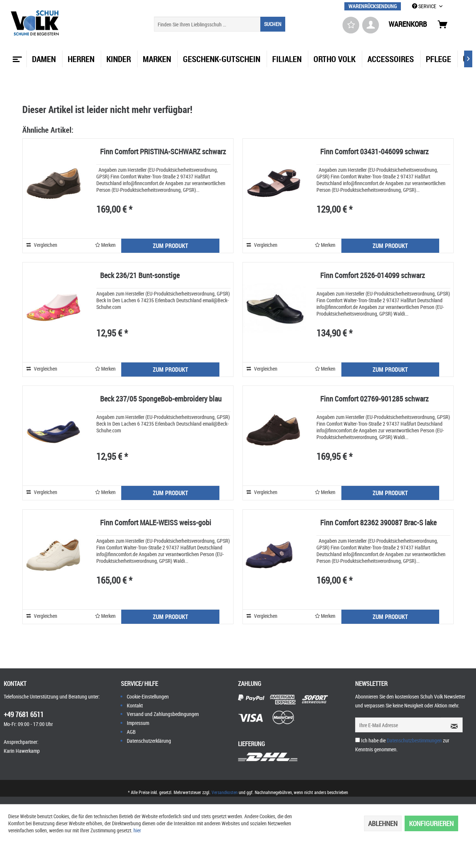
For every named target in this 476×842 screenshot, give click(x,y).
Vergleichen (41, 244)
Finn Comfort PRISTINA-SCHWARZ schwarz (163, 152)
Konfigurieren (431, 823)
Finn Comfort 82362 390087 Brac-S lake (378, 523)
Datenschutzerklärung (149, 740)
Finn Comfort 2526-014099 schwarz (372, 276)
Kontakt (135, 705)
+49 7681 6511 (24, 714)
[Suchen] (272, 24)
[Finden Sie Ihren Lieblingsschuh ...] (219, 24)
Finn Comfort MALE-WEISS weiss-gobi (155, 523)
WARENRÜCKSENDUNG (372, 6)
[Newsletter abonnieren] (452, 724)
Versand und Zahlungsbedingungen (163, 713)
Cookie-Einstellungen (148, 696)
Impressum (138, 722)
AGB (131, 731)
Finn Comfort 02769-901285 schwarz (374, 399)
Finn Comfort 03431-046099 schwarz (374, 152)
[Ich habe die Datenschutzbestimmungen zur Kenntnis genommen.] (357, 740)
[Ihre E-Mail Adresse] (398, 724)
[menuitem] (372, 6)
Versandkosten (225, 792)
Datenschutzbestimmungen (414, 740)
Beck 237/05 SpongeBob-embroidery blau (161, 399)
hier (137, 830)
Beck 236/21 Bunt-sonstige (140, 276)
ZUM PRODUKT (170, 246)
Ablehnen (383, 823)
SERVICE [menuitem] (424, 6)
